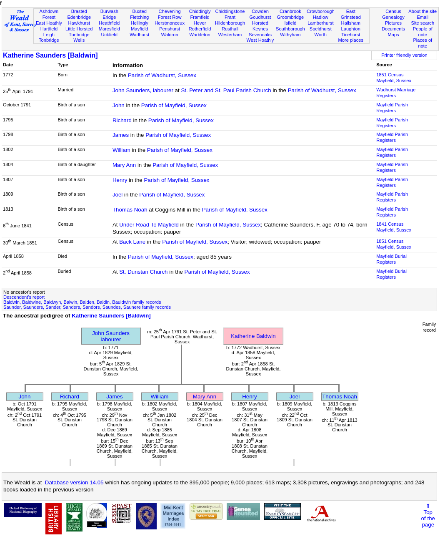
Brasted (79, 11)
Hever (200, 22)
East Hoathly (49, 22)
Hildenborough (230, 22)
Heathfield (109, 22)
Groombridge (290, 17)
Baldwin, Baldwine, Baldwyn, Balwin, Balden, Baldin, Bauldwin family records (82, 302)
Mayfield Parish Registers (392, 107)
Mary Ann (124, 165)
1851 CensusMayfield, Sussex (393, 77)
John (118, 105)
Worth (321, 34)
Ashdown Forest (49, 14)
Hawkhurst (79, 22)
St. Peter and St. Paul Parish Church (226, 90)
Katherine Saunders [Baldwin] (50, 55)
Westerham (230, 34)
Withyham (290, 34)
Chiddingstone (230, 11)
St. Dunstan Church (143, 272)
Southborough (290, 28)
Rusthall (230, 28)
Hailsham (350, 22)
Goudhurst (260, 17)
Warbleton (199, 34)
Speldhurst (321, 28)
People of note (422, 31)
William (121, 150)
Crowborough (321, 11)
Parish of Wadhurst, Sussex (162, 75)
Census (393, 11)
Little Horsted (78, 28)
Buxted (139, 11)
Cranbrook (290, 11)
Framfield (199, 17)
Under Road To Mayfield (149, 225)
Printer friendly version (404, 55)
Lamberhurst (320, 22)
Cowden (260, 11)
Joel (117, 194)
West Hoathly (260, 40)
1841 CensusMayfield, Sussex (393, 227)
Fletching (139, 17)
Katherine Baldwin (253, 336)
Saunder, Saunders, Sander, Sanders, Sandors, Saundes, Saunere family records (87, 307)
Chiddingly (200, 11)
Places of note (422, 43)
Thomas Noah (130, 210)
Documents (393, 28)
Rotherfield (200, 28)
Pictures (393, 22)
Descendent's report (24, 297)
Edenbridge (79, 17)
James (120, 135)
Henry (120, 180)
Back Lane (132, 242)
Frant (230, 17)
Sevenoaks (260, 34)
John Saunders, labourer (142, 90)
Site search (423, 22)
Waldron (169, 34)
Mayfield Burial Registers (391, 259)
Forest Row (170, 17)
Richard (122, 120)
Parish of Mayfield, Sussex (174, 105)
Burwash (109, 11)
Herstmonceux (170, 22)
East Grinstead (351, 14)
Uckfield (109, 34)
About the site (422, 11)
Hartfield (49, 28)
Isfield (290, 22)
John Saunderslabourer (111, 336)
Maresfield (109, 28)
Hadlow (320, 17)
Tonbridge (49, 40)
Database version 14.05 (74, 482)
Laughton (350, 28)
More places (351, 40)
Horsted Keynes (260, 25)
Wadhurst (139, 34)
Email (422, 17)
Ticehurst (350, 34)
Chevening (170, 11)
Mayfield (139, 28)
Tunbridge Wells (79, 37)
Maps (393, 34)
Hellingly (139, 22)
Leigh (49, 34)
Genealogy (393, 17)
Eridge (109, 17)
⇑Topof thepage (428, 515)
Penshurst (169, 28)
